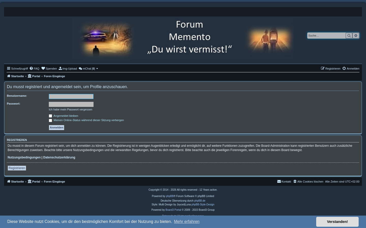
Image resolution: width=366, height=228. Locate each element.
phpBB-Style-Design (202, 204)
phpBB (170, 196)
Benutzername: (17, 95)
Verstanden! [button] (337, 222)
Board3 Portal (173, 209)
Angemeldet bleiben (63, 115)
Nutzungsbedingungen (24, 157)
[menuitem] (34, 69)
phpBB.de (199, 200)
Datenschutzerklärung (59, 157)
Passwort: (13, 103)
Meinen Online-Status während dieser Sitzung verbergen (86, 120)
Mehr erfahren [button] (187, 221)
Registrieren (17, 168)
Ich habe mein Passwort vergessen (70, 109)
